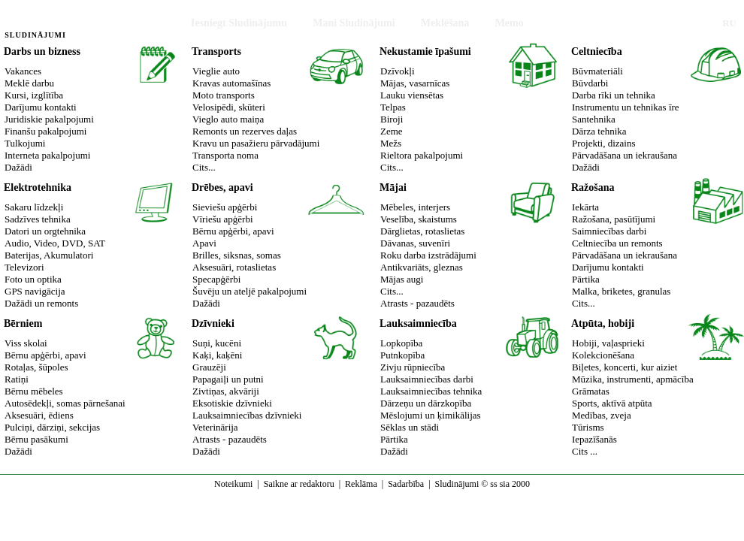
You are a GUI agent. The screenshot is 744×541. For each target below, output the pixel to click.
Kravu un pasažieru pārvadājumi (255, 143)
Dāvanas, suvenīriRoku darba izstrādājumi (428, 249)
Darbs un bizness (42, 51)
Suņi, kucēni (216, 343)
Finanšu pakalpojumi (45, 131)
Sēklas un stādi (409, 427)
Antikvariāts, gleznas (421, 267)
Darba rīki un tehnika (613, 95)
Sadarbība (406, 484)
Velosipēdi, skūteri (228, 107)
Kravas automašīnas (231, 83)
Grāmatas (590, 391)
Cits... (204, 167)
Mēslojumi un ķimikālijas (430, 415)
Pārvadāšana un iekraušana (624, 155)
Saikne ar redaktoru (299, 484)
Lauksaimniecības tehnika (431, 391)
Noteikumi (233, 484)
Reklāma (361, 484)
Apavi (204, 243)
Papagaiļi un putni (228, 379)
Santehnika (593, 119)
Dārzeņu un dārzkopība (425, 403)
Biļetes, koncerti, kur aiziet (624, 367)
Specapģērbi (216, 279)
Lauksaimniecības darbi (426, 379)
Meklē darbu (29, 83)
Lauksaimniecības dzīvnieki (246, 415)
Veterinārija (215, 427)
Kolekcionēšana (603, 355)
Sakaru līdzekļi (34, 207)
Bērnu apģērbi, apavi (233, 231)
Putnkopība (402, 355)
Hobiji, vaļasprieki (608, 343)
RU (729, 23)
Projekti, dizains (604, 143)
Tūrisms (588, 427)
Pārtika (586, 279)
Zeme (391, 131)
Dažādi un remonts (41, 303)
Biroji (391, 119)
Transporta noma (225, 155)
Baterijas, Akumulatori (49, 255)
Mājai (393, 187)
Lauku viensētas (411, 95)
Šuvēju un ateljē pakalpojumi (249, 291)
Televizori (24, 267)
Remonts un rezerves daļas (244, 131)
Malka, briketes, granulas (621, 291)
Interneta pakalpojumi (47, 155)
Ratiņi (17, 379)
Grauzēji (209, 367)
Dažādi (18, 167)
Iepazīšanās (594, 439)
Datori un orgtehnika (45, 231)
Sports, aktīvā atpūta (612, 403)
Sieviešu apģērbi (224, 207)
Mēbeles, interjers (415, 207)
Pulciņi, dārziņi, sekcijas (52, 427)
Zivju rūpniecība (412, 367)
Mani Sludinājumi (354, 23)
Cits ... (584, 451)
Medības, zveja (601, 415)
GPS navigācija (35, 291)
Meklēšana (445, 23)
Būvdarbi (590, 83)
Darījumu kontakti (41, 107)
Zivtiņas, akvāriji (225, 391)
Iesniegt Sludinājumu (239, 23)
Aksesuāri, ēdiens (39, 415)
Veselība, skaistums (418, 219)
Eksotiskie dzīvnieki (232, 403)
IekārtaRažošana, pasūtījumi (613, 213)
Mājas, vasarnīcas (414, 83)
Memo (509, 23)
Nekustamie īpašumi (425, 51)
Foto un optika (33, 279)
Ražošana (593, 187)
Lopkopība (401, 343)
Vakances (23, 71)
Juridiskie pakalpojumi (49, 119)
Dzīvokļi (397, 71)
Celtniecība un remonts (617, 243)
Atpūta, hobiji (602, 323)
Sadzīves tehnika (38, 219)
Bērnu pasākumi (36, 439)
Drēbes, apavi (222, 187)
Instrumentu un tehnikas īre (625, 107)
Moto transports (223, 95)
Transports (216, 51)
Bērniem (23, 323)
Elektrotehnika (37, 187)
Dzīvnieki (213, 323)
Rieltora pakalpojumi (421, 155)
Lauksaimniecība (418, 323)
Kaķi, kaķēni (217, 355)
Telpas (393, 107)
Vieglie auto (216, 71)
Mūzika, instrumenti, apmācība (633, 379)
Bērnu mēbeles (34, 391)
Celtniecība (596, 51)
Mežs (390, 143)
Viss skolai (26, 343)
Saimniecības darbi (609, 231)
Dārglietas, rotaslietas (422, 231)
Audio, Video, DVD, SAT (55, 243)
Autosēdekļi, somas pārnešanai (65, 403)
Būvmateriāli (597, 71)
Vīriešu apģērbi (222, 219)
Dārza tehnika (599, 131)
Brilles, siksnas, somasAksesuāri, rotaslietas (236, 261)
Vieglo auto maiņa (228, 119)
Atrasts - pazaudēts (417, 303)
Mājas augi (401, 279)
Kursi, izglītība (34, 95)
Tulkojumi (25, 143)
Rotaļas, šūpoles (36, 367)
